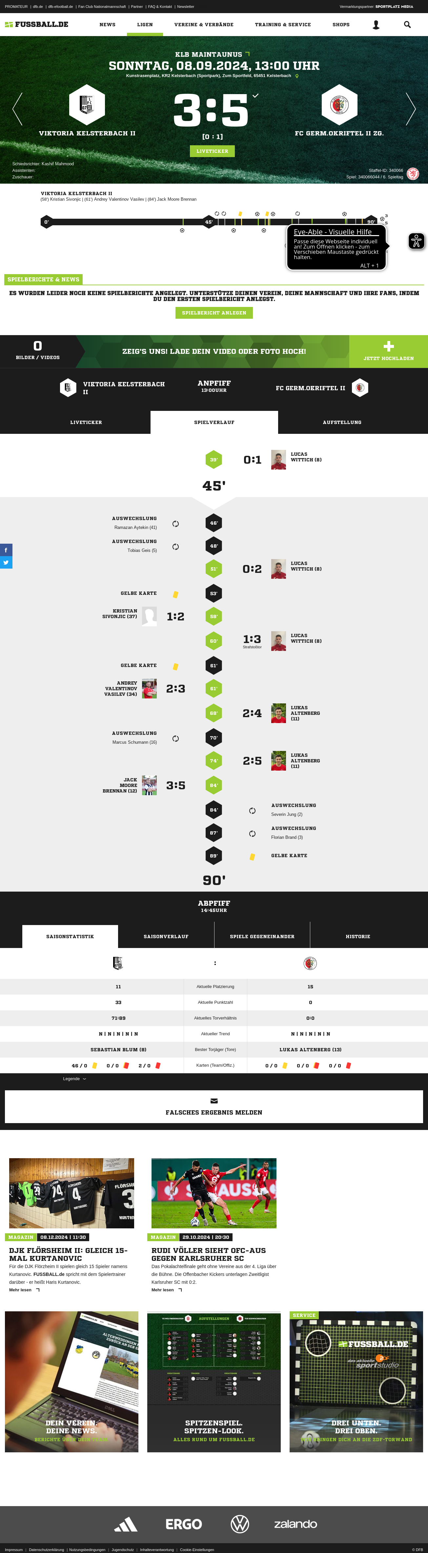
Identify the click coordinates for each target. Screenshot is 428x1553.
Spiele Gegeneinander (262, 936)
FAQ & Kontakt (160, 7)
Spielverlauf (214, 422)
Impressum (14, 1538)
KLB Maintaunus (214, 54)
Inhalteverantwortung (157, 1538)
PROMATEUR (16, 7)
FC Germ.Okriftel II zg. (339, 133)
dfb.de (38, 7)
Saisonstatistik (70, 936)
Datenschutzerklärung (46, 1538)
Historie (358, 936)
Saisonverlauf (166, 936)
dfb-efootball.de (60, 7)
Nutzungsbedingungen (87, 1538)
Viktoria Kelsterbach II (87, 133)
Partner (137, 7)
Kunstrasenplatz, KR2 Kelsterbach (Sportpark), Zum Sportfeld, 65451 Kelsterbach (214, 76)
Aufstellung (342, 422)
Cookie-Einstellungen (197, 1538)
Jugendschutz (123, 1538)
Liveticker (212, 151)
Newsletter (185, 7)
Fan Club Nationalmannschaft (102, 7)
